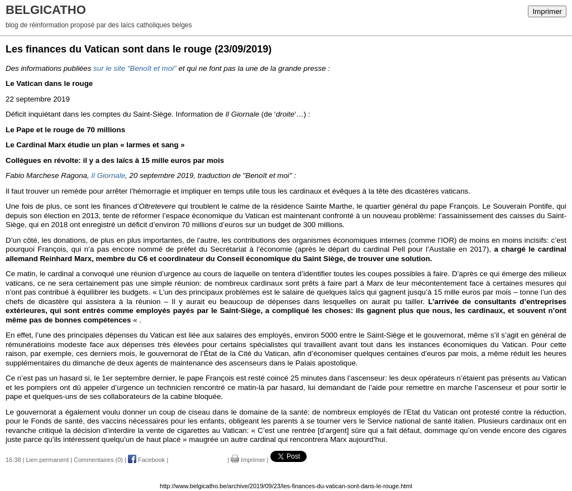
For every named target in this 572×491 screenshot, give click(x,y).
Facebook (146, 459)
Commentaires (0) (98, 459)
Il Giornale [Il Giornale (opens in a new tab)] (108, 175)
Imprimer (547, 11)
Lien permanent (47, 459)
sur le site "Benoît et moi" (135, 68)
